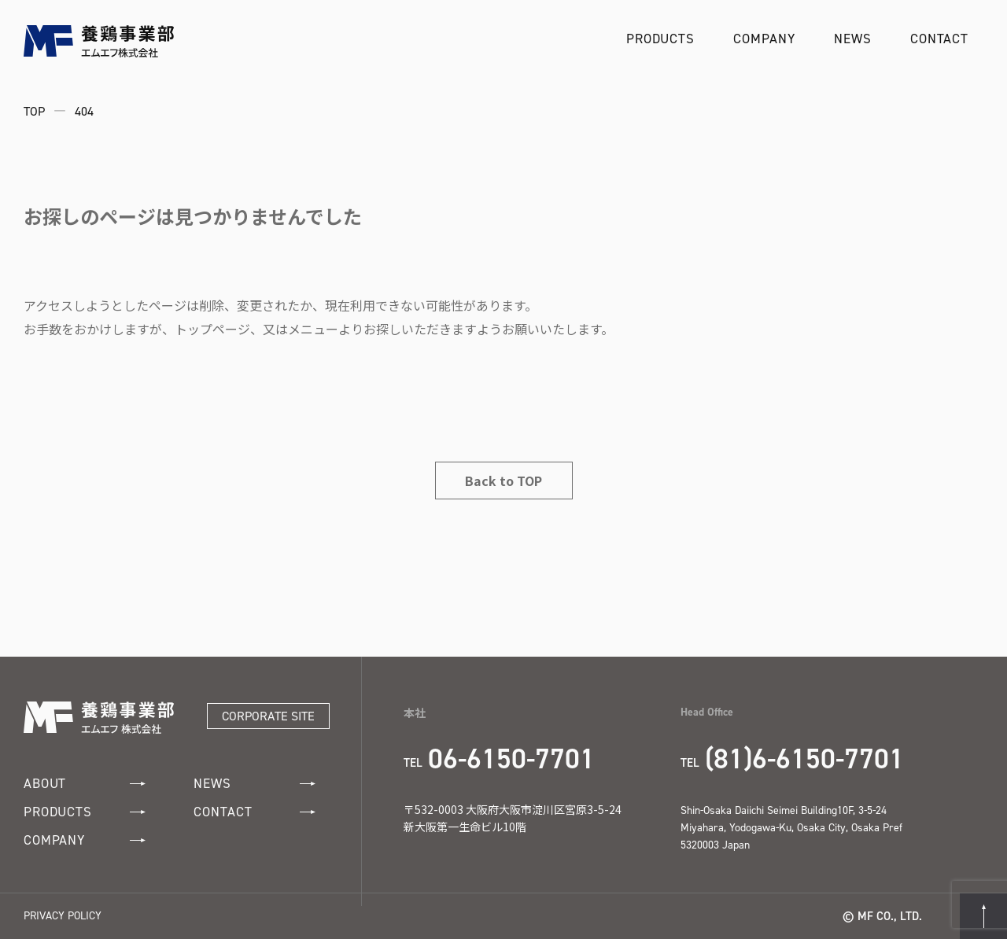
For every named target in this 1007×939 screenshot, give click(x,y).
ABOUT (85, 783)
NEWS (852, 38)
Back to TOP (503, 480)
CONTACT (939, 38)
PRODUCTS (660, 38)
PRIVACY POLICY (62, 915)
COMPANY (764, 38)
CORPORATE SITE (268, 716)
